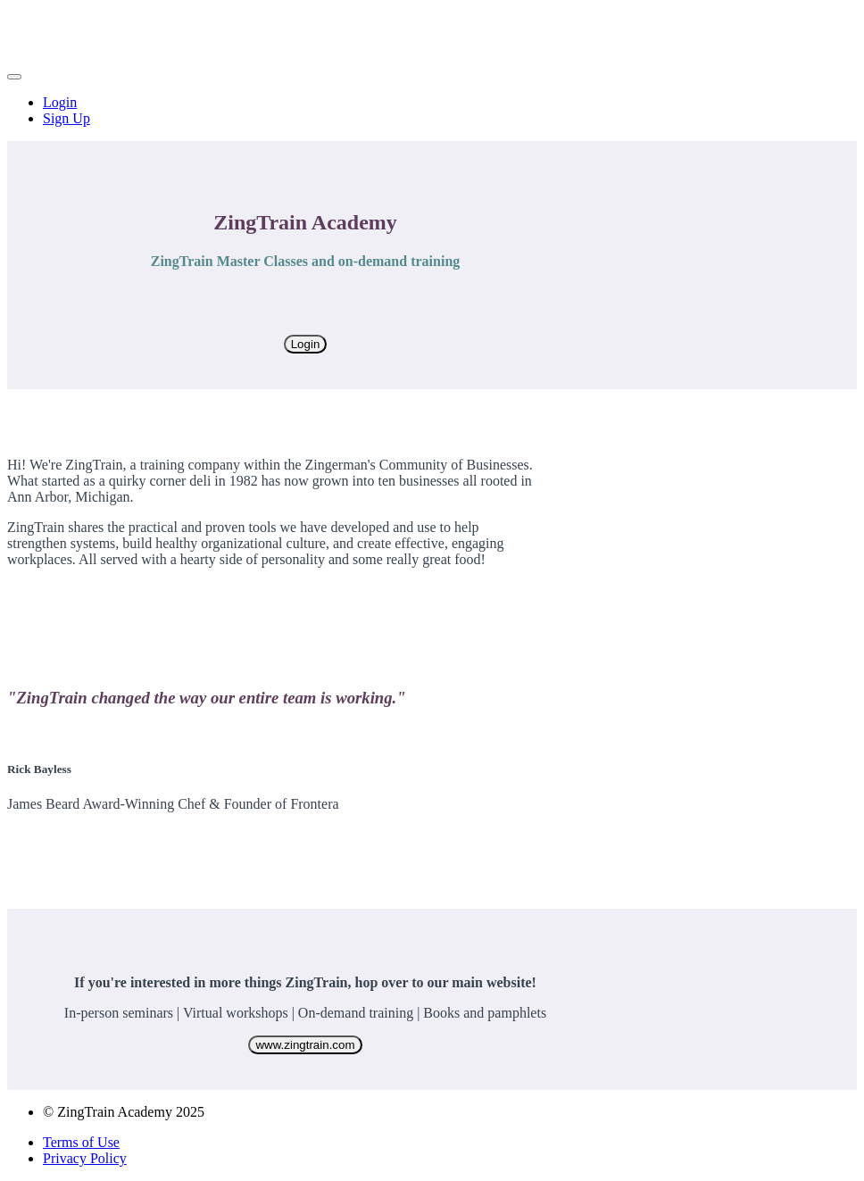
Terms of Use (81, 1142)
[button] (14, 76)
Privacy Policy (85, 1158)
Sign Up (66, 118)
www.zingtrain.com (304, 1045)
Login (60, 102)
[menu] (432, 111)
